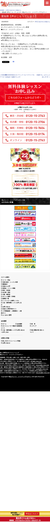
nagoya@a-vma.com (42, 365)
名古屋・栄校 (6, 292)
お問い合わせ (6, 307)
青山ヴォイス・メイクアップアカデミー (20, 376)
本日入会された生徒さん (13, 10)
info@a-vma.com (36, 361)
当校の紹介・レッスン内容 (10, 282)
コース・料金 (6, 280)
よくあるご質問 (7, 315)
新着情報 (19, 326)
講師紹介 (5, 284)
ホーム (4, 324)
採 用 (33, 324)
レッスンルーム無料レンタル (11, 300)
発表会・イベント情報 (9, 288)
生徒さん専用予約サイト (9, 309)
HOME (2, 10)
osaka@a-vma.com (42, 369)
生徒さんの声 (6, 286)
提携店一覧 (6, 298)
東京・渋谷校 (6, 290)
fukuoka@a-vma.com (43, 372)
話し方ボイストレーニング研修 (11, 341)
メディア (33, 326)
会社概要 (19, 324)
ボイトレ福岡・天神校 (9, 296)
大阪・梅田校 (6, 294)
